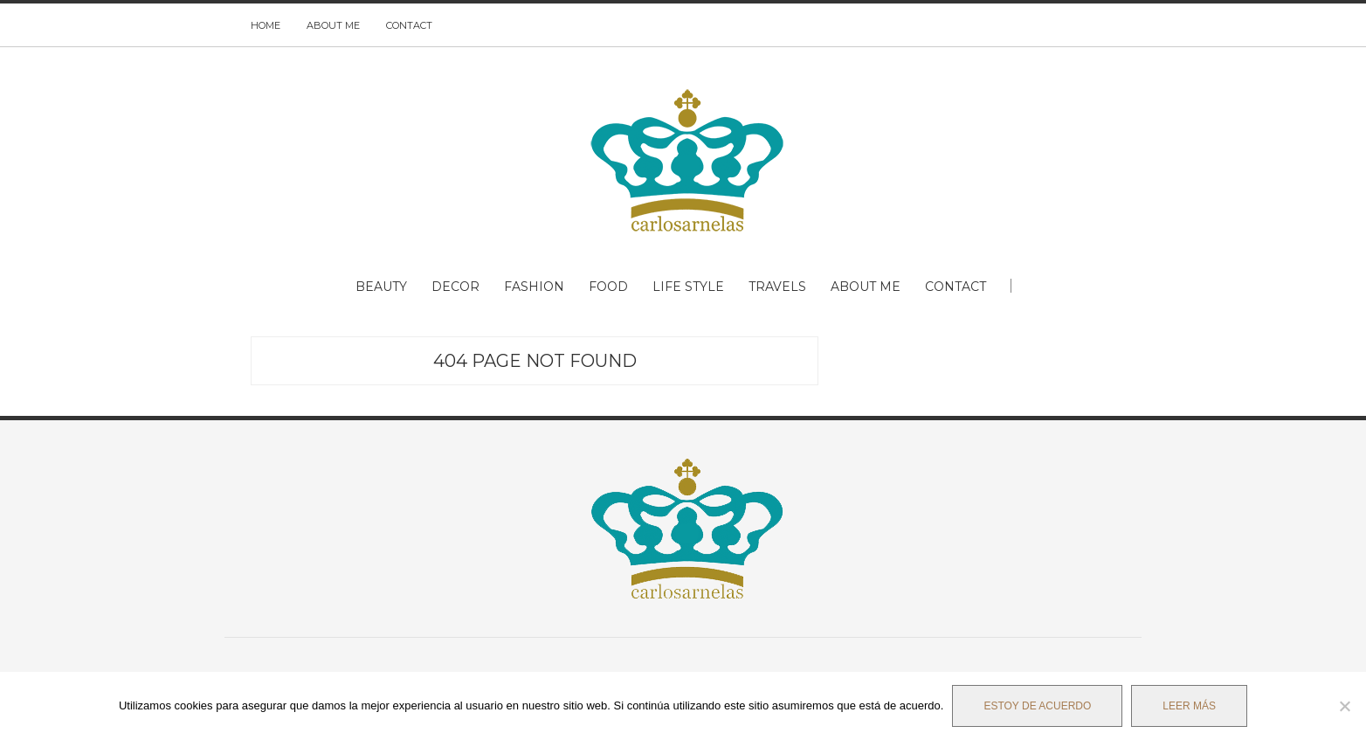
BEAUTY (381, 286)
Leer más (1189, 706)
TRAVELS (777, 286)
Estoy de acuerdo (1037, 706)
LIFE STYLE (688, 286)
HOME (265, 25)
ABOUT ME (333, 25)
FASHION (534, 286)
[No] (1344, 706)
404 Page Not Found (535, 360)
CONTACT (409, 25)
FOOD (608, 286)
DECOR (455, 286)
